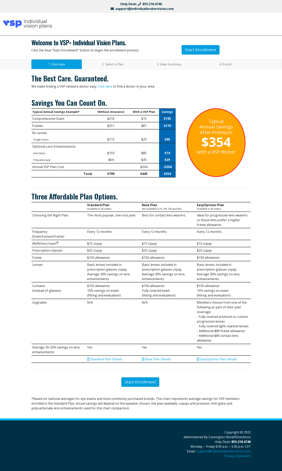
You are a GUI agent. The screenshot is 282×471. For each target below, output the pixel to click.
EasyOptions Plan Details (217, 359)
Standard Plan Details (104, 359)
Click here (105, 86)
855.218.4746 (152, 4)
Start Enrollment (200, 49)
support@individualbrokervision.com (144, 9)
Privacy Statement (237, 456)
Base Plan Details (156, 359)
